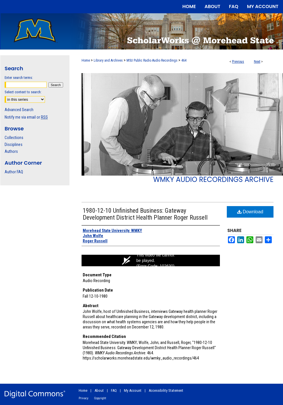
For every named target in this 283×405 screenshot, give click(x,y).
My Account (133, 390)
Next (257, 62)
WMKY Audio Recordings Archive (213, 179)
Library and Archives (108, 60)
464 (183, 60)
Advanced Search (19, 109)
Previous (238, 62)
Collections (14, 137)
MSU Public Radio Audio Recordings (152, 60)
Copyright (100, 398)
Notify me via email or (26, 117)
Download (250, 211)
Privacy (83, 398)
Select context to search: (23, 92)
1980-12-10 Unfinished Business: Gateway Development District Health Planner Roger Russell (145, 214)
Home (86, 60)
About (99, 390)
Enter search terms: (19, 77)
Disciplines (13, 144)
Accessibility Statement (166, 390)
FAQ (114, 390)
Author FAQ (14, 172)
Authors (11, 151)
